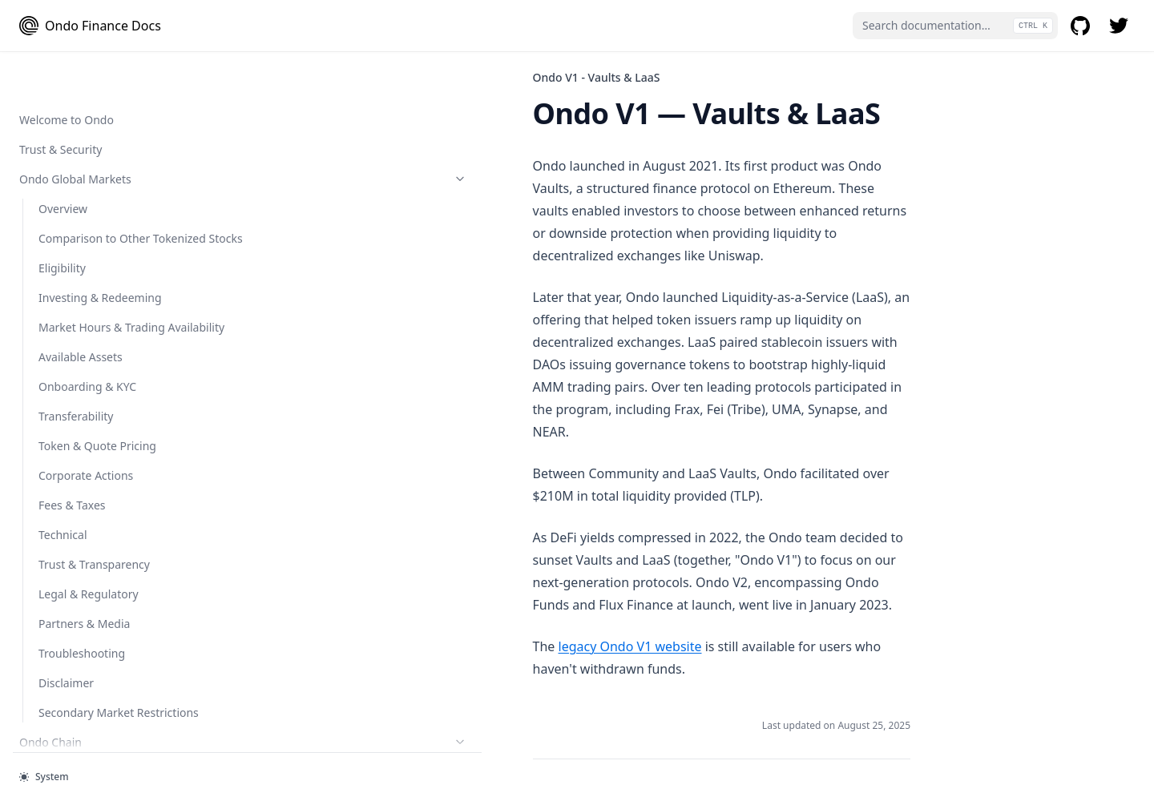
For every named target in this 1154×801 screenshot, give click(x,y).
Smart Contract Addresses (87, 489)
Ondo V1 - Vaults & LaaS (83, 549)
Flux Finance (70, 244)
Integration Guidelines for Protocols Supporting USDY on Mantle (106, 320)
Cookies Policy (75, 667)
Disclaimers (68, 697)
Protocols (98, 215)
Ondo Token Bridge (89, 413)
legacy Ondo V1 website (341, 489)
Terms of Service (81, 608)
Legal (98, 578)
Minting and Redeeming (101, 96)
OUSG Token (108, 185)
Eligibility (62, 126)
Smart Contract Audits (77, 519)
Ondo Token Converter (108, 452)
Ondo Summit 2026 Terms (107, 727)
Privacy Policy (73, 638)
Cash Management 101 (99, 66)
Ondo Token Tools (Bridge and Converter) (98, 376)
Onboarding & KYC (87, 155)
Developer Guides (98, 274)
